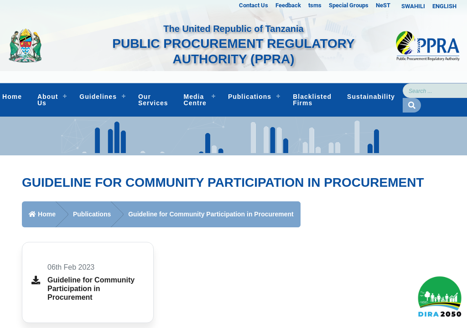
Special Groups (348, 5)
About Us (47, 100)
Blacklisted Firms (312, 100)
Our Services (153, 100)
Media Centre (195, 100)
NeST (383, 5)
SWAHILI (413, 6)
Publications (249, 96)
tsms (315, 5)
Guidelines (98, 96)
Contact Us (253, 5)
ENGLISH (444, 6)
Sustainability (371, 96)
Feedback (288, 5)
